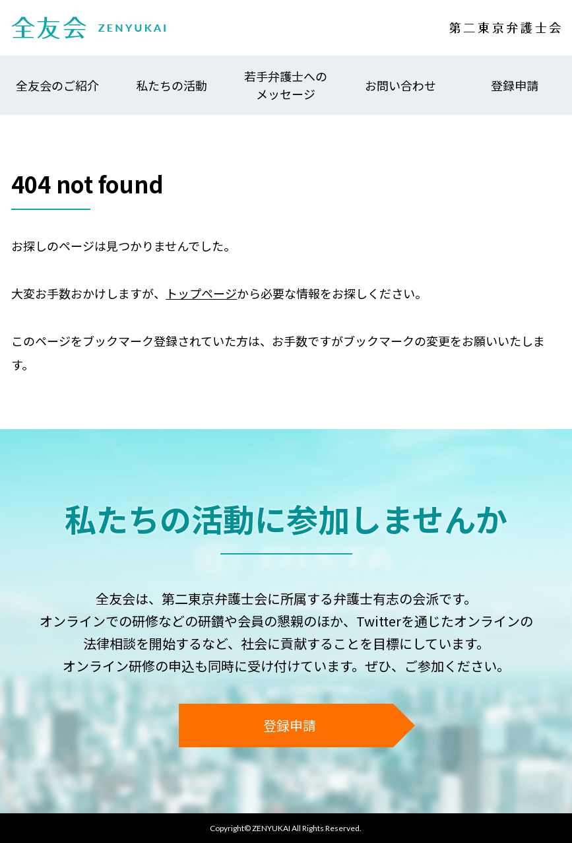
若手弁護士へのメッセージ (285, 84)
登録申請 (514, 85)
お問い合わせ (400, 85)
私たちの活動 (171, 85)
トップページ (201, 293)
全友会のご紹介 (57, 85)
